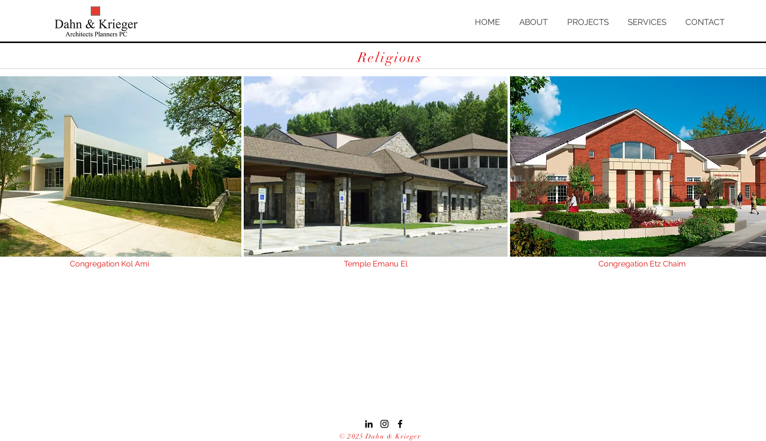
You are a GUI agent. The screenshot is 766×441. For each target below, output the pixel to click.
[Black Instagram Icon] (384, 424)
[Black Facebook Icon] (400, 424)
